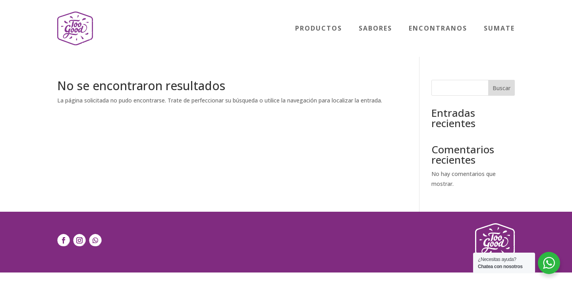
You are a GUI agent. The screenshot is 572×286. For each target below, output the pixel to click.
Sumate (499, 28)
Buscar (501, 88)
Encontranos (438, 28)
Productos (318, 28)
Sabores (375, 28)
